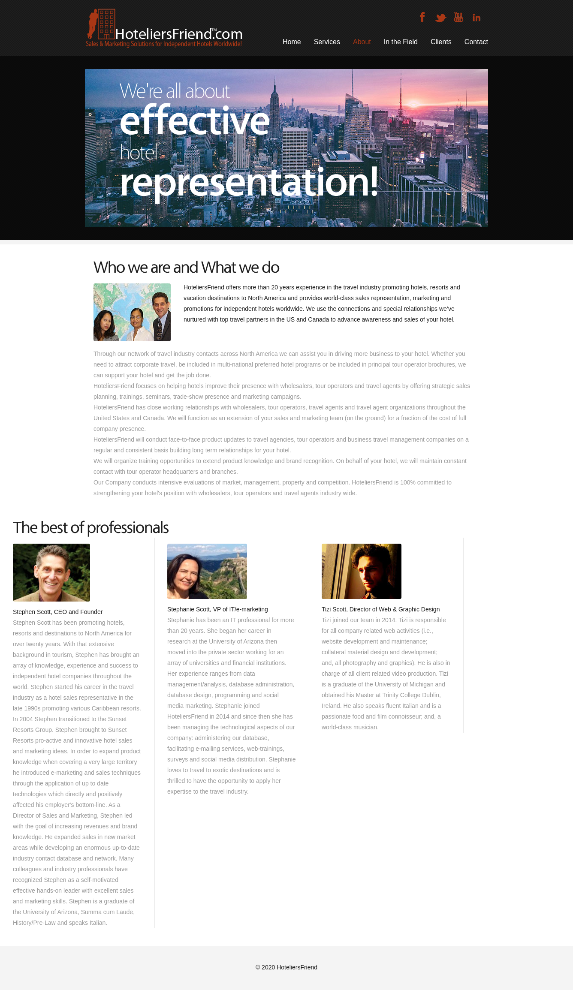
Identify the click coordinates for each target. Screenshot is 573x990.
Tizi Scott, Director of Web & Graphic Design (381, 609)
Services (327, 41)
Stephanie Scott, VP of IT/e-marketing (217, 609)
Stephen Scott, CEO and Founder (58, 611)
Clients (441, 41)
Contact (476, 41)
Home (292, 41)
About (362, 41)
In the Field (401, 41)
